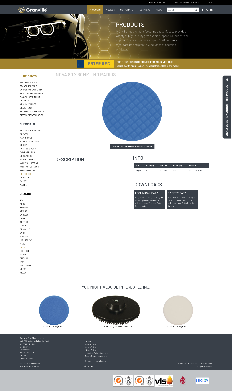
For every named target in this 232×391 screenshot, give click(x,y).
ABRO (22, 204)
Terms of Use (90, 344)
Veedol (23, 269)
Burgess (24, 215)
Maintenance (26, 138)
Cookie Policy (90, 347)
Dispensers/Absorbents (31, 115)
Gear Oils (24, 100)
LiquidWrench (26, 240)
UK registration (135, 65)
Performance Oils (28, 82)
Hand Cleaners (27, 159)
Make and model (171, 65)
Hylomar (24, 236)
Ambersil (24, 207)
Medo (22, 244)
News (159, 9)
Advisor (110, 9)
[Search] (180, 10)
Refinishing (25, 174)
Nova (22, 247)
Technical (144, 9)
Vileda (23, 273)
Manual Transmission (30, 97)
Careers (87, 341)
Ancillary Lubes (28, 104)
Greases (24, 134)
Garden (23, 181)
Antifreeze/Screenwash (32, 111)
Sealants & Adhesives (31, 130)
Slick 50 (24, 258)
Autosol (24, 211)
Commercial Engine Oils (31, 90)
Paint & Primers (27, 152)
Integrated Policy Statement (96, 353)
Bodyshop (24, 178)
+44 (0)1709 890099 (31, 363)
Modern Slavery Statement (95, 356)
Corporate (126, 9)
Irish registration (153, 65)
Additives (24, 145)
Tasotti (23, 262)
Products (95, 9)
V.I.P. (210, 2)
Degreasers (26, 156)
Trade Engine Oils (28, 86)
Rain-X (23, 254)
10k (21, 200)
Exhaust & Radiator (29, 141)
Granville (25, 229)
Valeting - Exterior (29, 167)
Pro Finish (24, 251)
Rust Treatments (28, 149)
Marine (23, 185)
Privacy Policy (90, 350)
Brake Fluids (26, 108)
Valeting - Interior (29, 163)
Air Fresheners (27, 170)
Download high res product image (132, 146)
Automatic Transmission (31, 93)
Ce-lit (23, 218)
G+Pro (23, 225)
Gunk (22, 233)
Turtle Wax (25, 265)
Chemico (24, 222)
